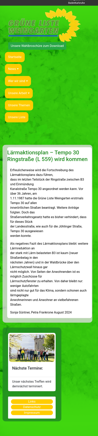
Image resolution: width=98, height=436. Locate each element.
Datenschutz (32, 407)
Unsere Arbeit (19, 93)
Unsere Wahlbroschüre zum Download (37, 46)
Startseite (15, 57)
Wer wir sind (18, 81)
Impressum (32, 413)
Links (32, 401)
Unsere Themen (19, 105)
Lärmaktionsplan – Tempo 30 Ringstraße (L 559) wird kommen (47, 155)
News (13, 69)
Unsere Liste (16, 117)
